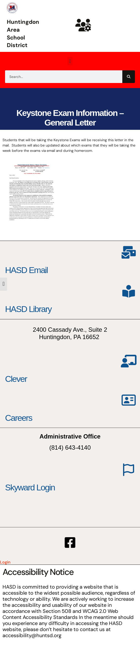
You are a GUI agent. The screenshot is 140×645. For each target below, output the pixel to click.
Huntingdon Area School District (23, 33)
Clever (16, 379)
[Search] (128, 76)
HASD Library (28, 309)
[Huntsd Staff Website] (83, 25)
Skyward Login (30, 487)
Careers (18, 418)
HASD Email (26, 270)
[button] (69, 61)
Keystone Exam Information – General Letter (70, 117)
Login (5, 562)
